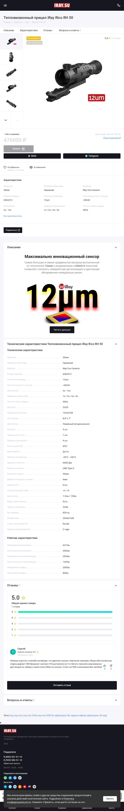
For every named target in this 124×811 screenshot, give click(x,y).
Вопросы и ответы (70, 30)
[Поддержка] (118, 5)
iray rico (18, 715)
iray (11, 715)
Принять (110, 799)
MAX (32, 156)
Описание (9, 30)
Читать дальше (62, 329)
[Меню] (5, 5)
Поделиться (13, 230)
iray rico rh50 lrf (45, 715)
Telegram (91, 156)
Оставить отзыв (62, 685)
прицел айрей (78, 715)
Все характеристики (13, 216)
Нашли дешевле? (112, 138)
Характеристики (29, 30)
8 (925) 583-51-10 (13, 760)
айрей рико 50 (62, 715)
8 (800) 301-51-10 (13, 757)
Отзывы (48, 30)
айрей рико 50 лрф (97, 715)
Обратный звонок (12, 763)
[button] (5, 120)
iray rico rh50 (30, 715)
